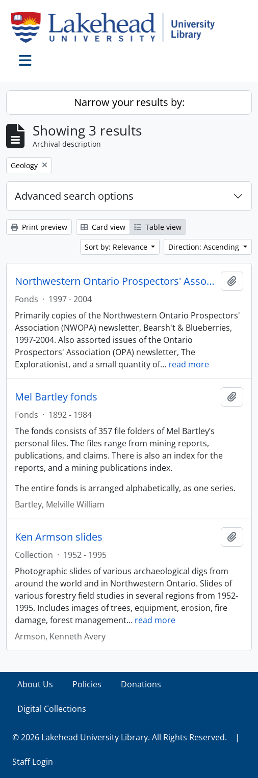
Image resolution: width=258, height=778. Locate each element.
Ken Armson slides (58, 537)
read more (188, 364)
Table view (158, 227)
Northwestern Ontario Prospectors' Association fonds (116, 281)
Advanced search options (74, 196)
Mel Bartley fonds (56, 397)
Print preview (39, 227)
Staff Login (32, 761)
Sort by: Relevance (117, 247)
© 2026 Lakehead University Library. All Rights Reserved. (119, 737)
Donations (141, 684)
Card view (103, 227)
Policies (86, 684)
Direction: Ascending (204, 247)
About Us (35, 684)
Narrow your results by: (129, 102)
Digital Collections (51, 708)
